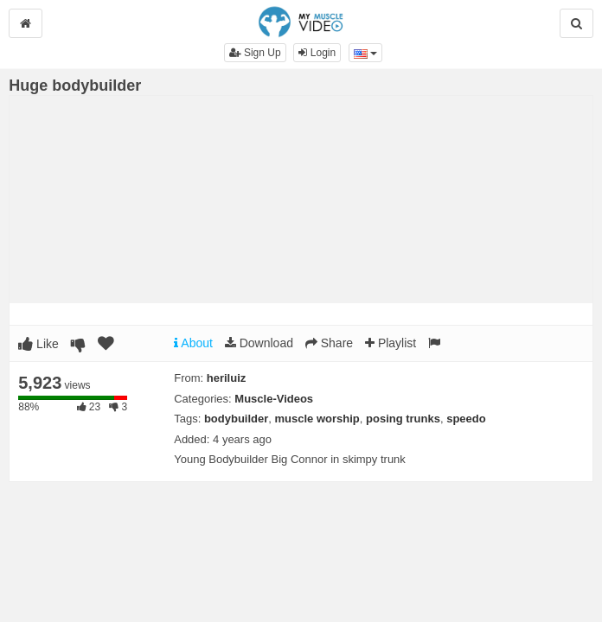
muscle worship (317, 418)
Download (259, 343)
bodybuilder (236, 418)
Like (38, 344)
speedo (466, 418)
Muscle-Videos (273, 398)
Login (317, 53)
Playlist (390, 343)
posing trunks (403, 418)
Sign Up (255, 53)
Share (329, 343)
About (193, 343)
